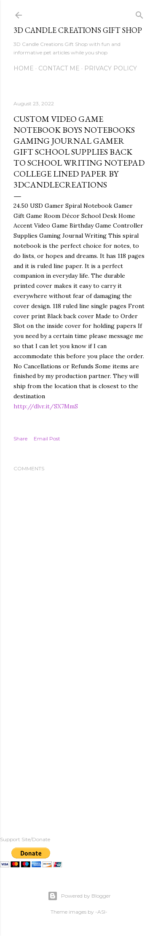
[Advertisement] (79, 741)
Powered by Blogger (79, 896)
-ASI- (101, 912)
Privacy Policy (110, 68)
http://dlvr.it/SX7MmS (45, 406)
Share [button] (20, 438)
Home (23, 68)
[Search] (139, 13)
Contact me (59, 68)
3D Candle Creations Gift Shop (77, 30)
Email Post (47, 438)
